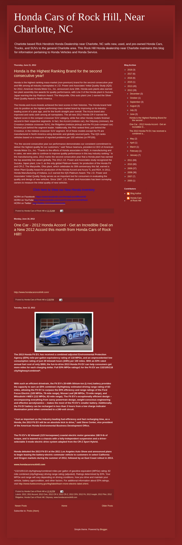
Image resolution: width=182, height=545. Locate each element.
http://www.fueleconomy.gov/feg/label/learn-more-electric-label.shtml (53, 483)
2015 (130, 82)
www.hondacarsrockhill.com (65, 497)
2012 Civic (43, 494)
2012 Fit (82, 494)
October (134, 98)
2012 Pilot (102, 494)
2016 (130, 78)
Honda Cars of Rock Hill (34, 497)
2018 (130, 70)
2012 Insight (92, 494)
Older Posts (107, 506)
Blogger (103, 529)
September (135, 102)
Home (64, 506)
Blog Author (135, 193)
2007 (130, 176)
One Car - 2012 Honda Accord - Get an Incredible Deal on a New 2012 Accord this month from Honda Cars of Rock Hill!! (63, 229)
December (135, 94)
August (133, 106)
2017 (130, 74)
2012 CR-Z (63, 494)
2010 (130, 164)
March (133, 147)
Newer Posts (21, 506)
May (132, 138)
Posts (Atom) (33, 511)
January (134, 155)
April (132, 142)
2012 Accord (32, 494)
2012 (24, 494)
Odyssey (49, 497)
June (132, 114)
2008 (130, 172)
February (134, 151)
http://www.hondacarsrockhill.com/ (31, 292)
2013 (130, 86)
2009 (130, 168)
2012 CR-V (53, 494)
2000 (130, 180)
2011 (130, 160)
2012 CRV (73, 494)
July (132, 110)
